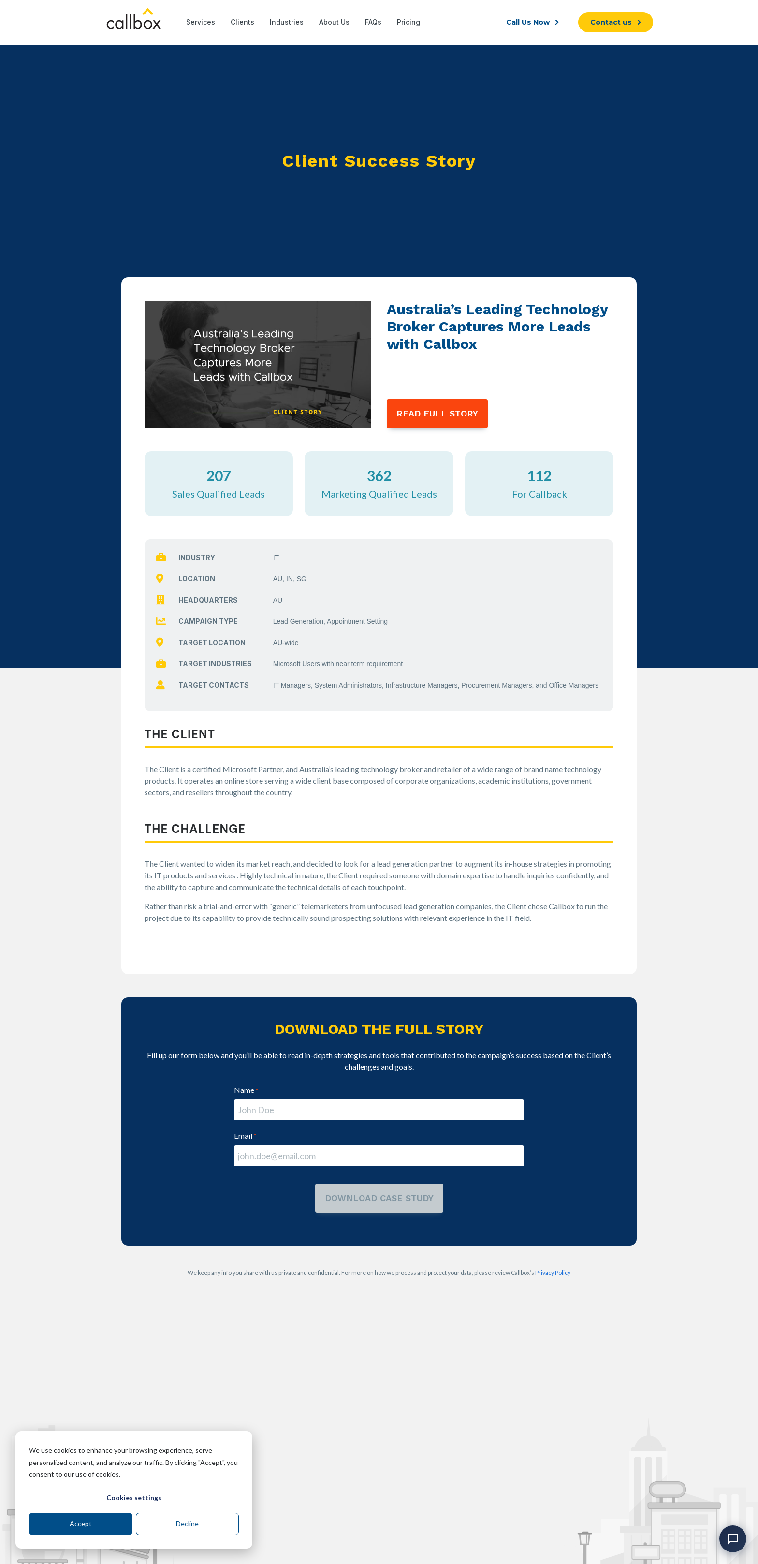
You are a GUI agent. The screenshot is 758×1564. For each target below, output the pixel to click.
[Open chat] (732, 1538)
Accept (81, 1524)
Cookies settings (133, 1497)
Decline (187, 1524)
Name (246, 1089)
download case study (379, 1198)
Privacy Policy (552, 1272)
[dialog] (133, 1490)
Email (245, 1135)
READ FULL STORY (437, 413)
